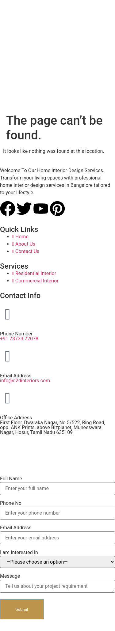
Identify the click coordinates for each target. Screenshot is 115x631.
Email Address (15, 527)
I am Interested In (19, 552)
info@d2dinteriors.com (25, 381)
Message (10, 576)
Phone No (10, 503)
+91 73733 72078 (19, 339)
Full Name (11, 478)
